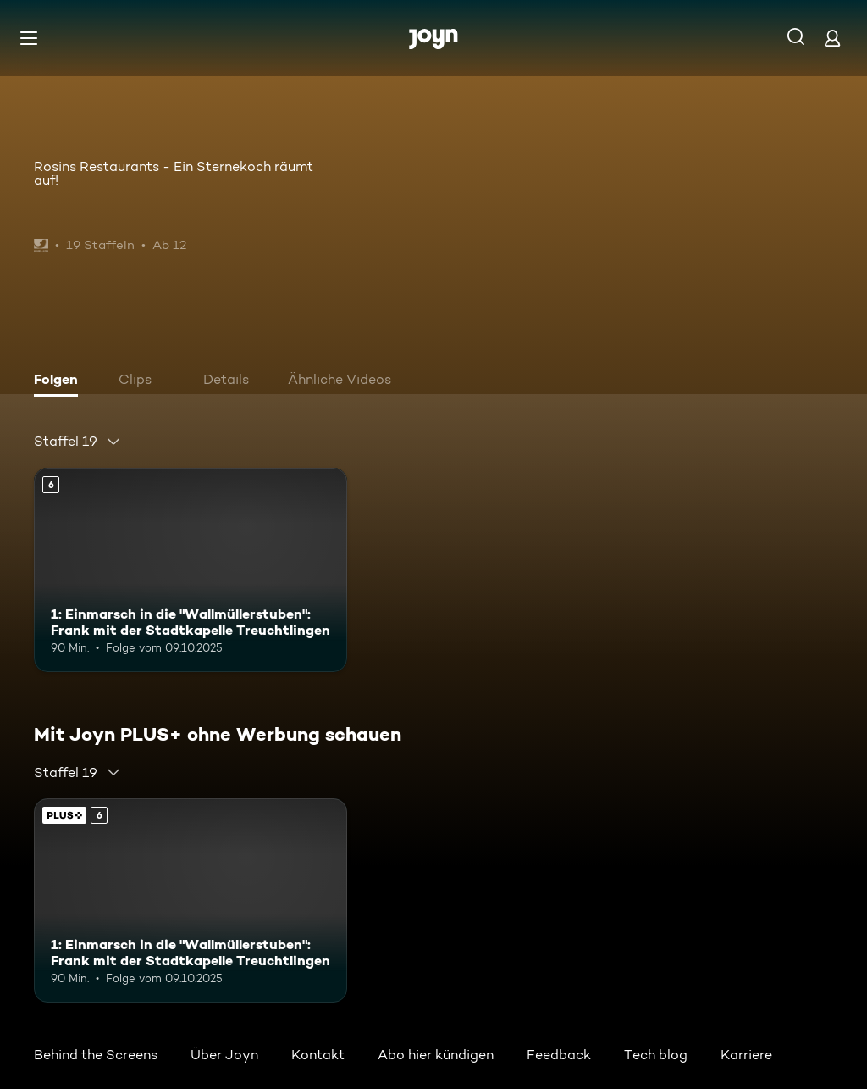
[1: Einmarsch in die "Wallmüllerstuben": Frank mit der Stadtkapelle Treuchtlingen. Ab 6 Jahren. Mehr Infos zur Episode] (190, 570)
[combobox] (77, 441)
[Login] (832, 38)
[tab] (60, 381)
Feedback (559, 1055)
